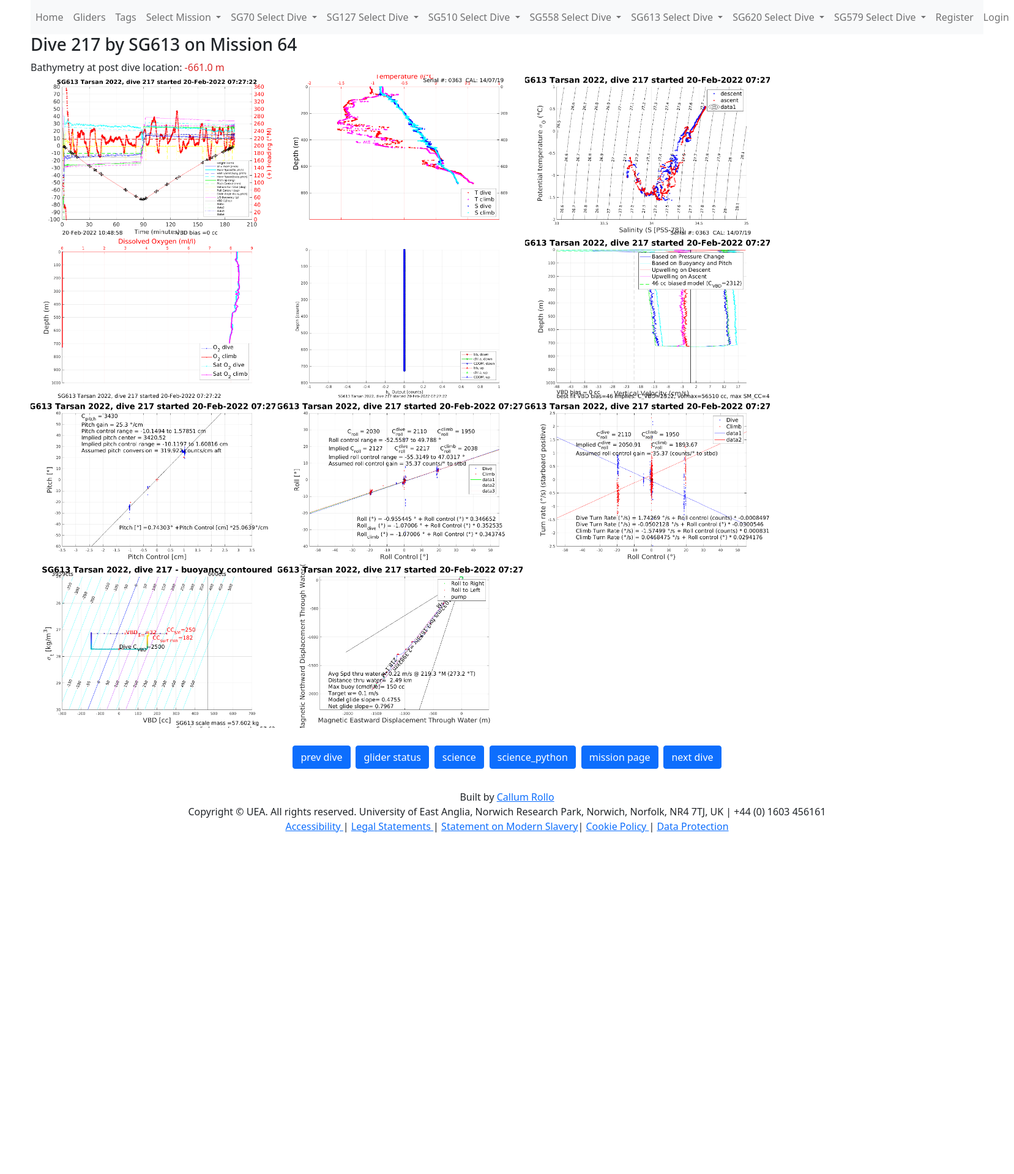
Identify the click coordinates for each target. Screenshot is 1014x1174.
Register (955, 17)
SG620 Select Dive (775, 17)
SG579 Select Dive (876, 17)
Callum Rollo (525, 797)
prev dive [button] (321, 757)
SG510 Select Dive (470, 17)
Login (996, 17)
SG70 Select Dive (270, 17)
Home (49, 17)
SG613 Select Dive (673, 17)
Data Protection (692, 826)
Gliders (89, 17)
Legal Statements (392, 826)
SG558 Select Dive (572, 17)
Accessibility (314, 826)
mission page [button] (620, 757)
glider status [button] (391, 757)
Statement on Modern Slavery (509, 826)
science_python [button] (533, 757)
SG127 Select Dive (369, 17)
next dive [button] (692, 757)
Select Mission (180, 17)
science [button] (459, 757)
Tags (126, 17)
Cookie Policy (617, 826)
